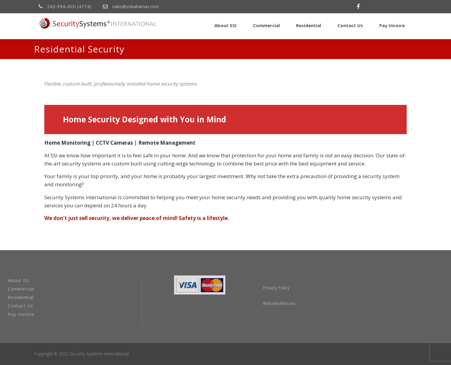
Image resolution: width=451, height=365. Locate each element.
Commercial (266, 25)
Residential (308, 25)
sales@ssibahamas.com (131, 6)
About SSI (225, 25)
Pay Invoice (392, 25)
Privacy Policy (299, 288)
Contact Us (350, 25)
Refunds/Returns (302, 303)
